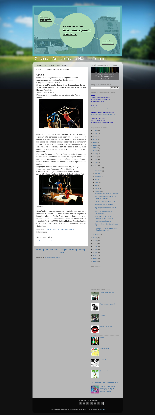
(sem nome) (104, 371)
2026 (95, 130)
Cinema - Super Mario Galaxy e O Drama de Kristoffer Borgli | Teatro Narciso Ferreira (108, 389)
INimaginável (104, 348)
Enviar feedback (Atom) (52, 257)
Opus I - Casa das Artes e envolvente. (103, 212)
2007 (95, 255)
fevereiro (98, 191)
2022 (95, 142)
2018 (95, 154)
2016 (95, 159)
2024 (95, 136)
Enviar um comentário (46, 241)
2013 (95, 238)
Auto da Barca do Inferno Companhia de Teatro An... (104, 217)
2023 (95, 139)
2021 (95, 145)
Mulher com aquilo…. (107, 326)
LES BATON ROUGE (107, 293)
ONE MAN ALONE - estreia (104, 204)
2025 (95, 133)
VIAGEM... (103, 360)
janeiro (97, 234)
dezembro (98, 168)
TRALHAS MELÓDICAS (103, 221)
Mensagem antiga (77, 249)
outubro (98, 173)
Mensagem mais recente (47, 249)
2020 (95, 148)
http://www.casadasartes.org (99, 108)
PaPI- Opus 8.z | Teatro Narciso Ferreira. (104, 382)
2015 (95, 162)
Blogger (102, 409)
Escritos (102, 315)
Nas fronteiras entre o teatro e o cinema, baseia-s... (105, 197)
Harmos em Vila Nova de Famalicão (107, 193)
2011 (95, 243)
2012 (95, 240)
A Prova (102, 337)
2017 (95, 157)
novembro (98, 171)
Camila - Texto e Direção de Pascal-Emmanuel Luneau (106, 225)
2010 (95, 246)
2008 (95, 252)
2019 (95, 151)
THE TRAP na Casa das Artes (105, 201)
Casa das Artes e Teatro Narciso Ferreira (71, 58)
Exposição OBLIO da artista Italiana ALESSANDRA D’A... (106, 229)
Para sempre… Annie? (107, 304)
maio (97, 182)
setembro (98, 176)
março (97, 188)
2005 (95, 261)
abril (96, 185)
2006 (95, 258)
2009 (95, 249)
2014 (95, 165)
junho (97, 179)
